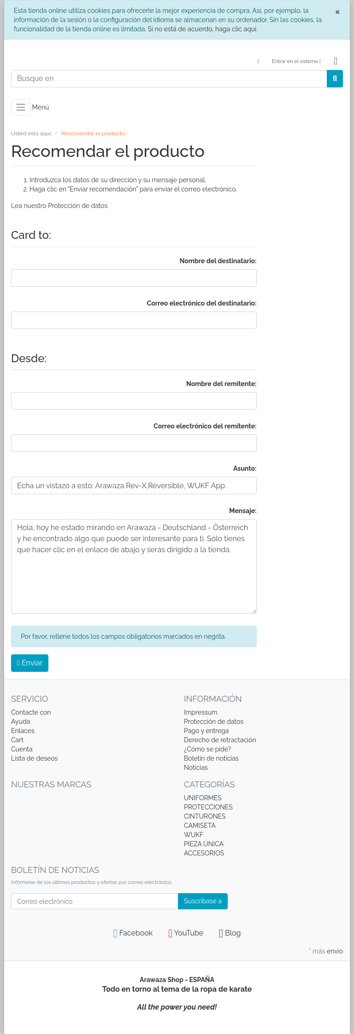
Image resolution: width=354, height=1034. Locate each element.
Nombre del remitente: (221, 383)
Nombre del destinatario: (218, 261)
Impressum (201, 712)
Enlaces (23, 730)
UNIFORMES (203, 798)
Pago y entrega (206, 730)
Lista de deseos (34, 758)
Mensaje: (242, 510)
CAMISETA (200, 825)
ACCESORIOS (204, 853)
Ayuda (20, 721)
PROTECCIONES (208, 807)
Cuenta (22, 749)
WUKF (193, 834)
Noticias (196, 767)
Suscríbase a (203, 901)
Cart (17, 740)
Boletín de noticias (211, 758)
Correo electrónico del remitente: (204, 426)
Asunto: (245, 468)
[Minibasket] (335, 61)
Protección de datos (77, 205)
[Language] (257, 62)
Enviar (29, 663)
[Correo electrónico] (94, 901)
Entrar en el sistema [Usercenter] (296, 61)
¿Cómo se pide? (207, 749)
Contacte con (31, 712)
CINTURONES (204, 816)
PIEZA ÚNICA (204, 844)
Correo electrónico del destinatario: (202, 303)
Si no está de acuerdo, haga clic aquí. (202, 29)
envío (335, 951)
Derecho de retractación (220, 740)
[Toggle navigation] (20, 107)
